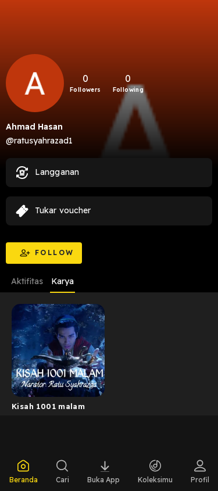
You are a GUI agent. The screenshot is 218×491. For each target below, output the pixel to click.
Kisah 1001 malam (48, 406)
